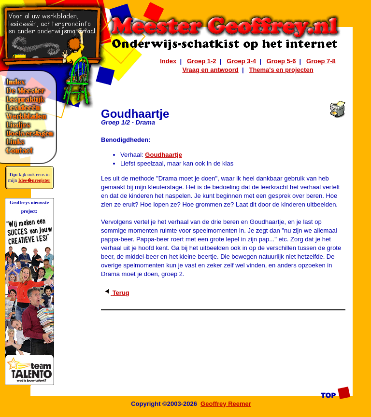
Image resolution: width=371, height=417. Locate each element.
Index (168, 61)
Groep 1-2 (201, 61)
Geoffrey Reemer (225, 403)
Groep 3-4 (241, 61)
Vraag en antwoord (210, 69)
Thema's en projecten (281, 69)
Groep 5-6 (281, 61)
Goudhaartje (163, 154)
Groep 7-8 (321, 61)
